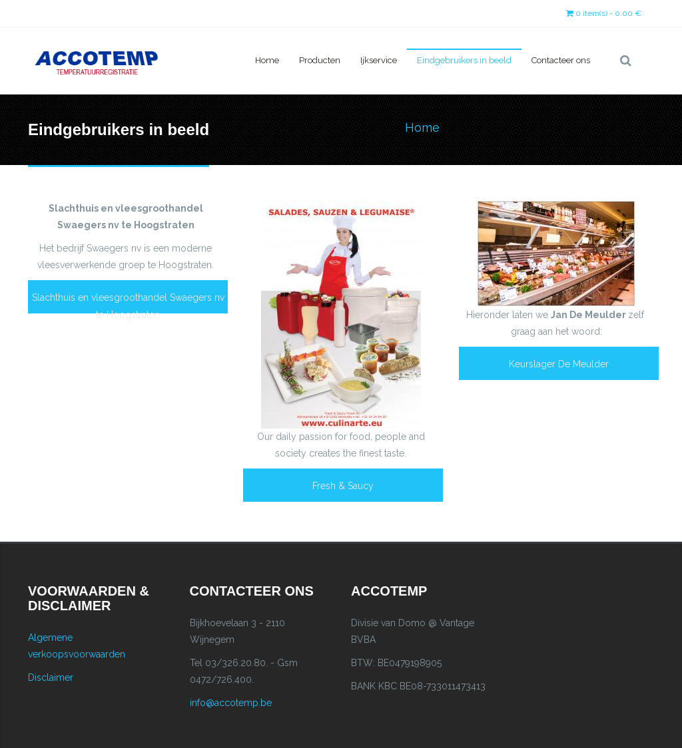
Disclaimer (50, 677)
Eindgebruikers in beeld (464, 60)
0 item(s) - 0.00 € (603, 13)
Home (267, 60)
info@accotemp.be (231, 702)
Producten (319, 60)
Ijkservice (378, 60)
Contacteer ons (560, 60)
